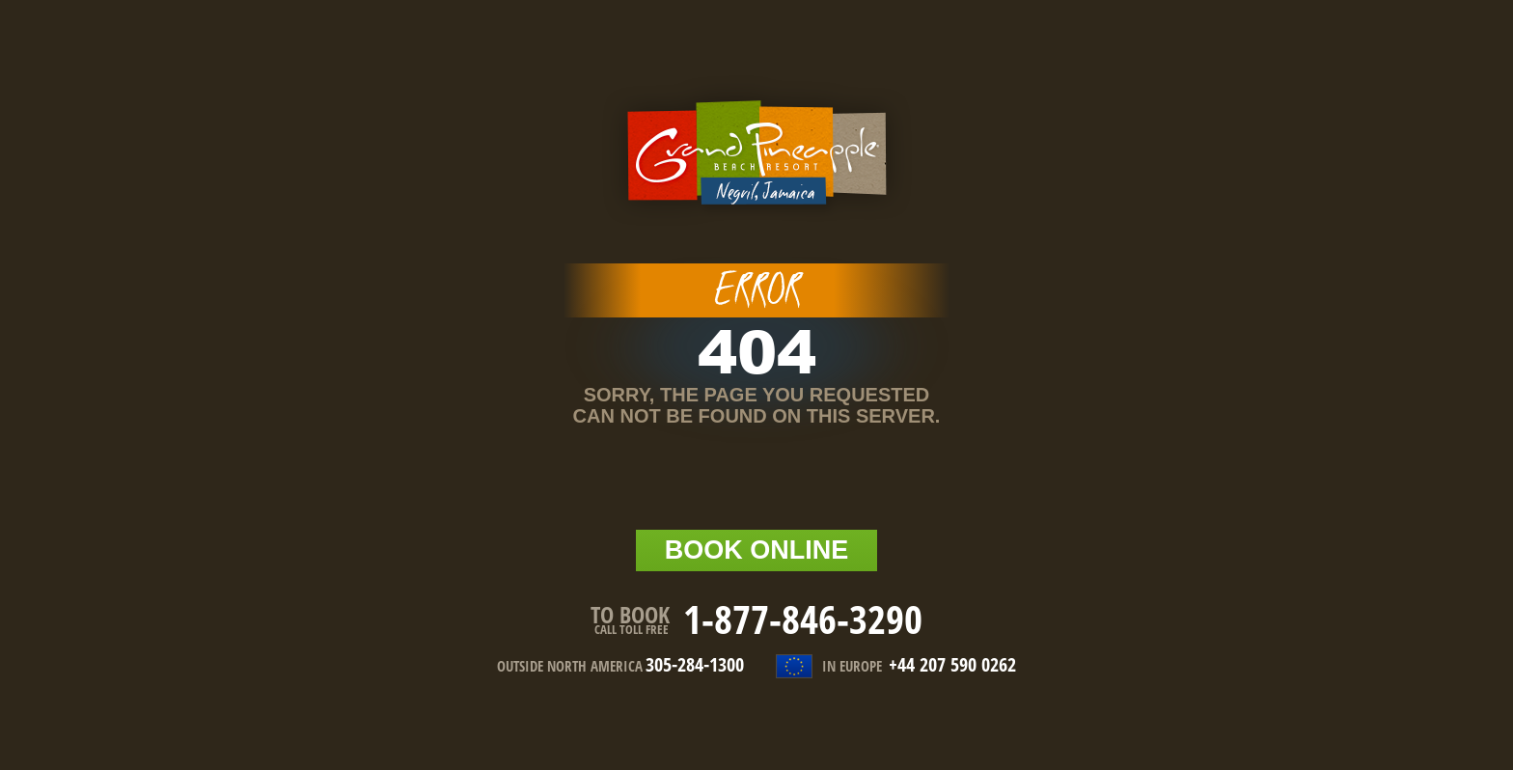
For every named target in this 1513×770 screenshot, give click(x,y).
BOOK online (757, 550)
